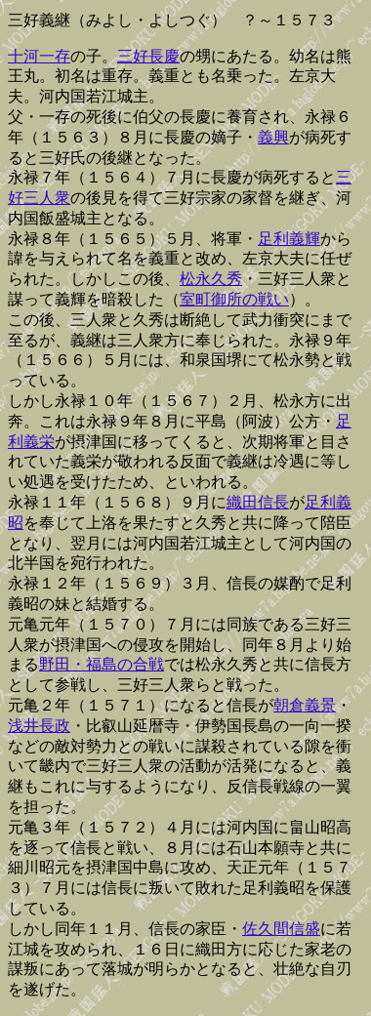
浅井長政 (39, 725)
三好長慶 (148, 56)
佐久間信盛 (281, 928)
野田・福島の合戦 (101, 664)
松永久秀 (211, 278)
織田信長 (258, 502)
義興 (273, 137)
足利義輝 (289, 238)
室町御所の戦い (234, 299)
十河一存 (39, 56)
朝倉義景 (304, 705)
